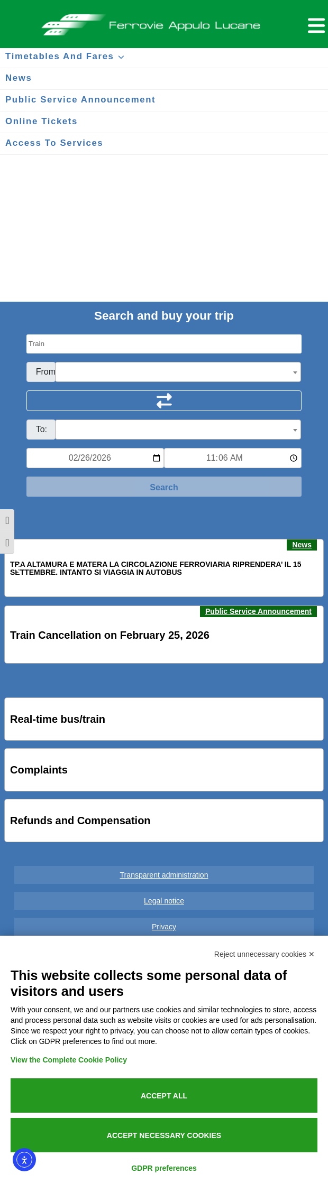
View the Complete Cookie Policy (69, 1060)
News (302, 544)
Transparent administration (164, 875)
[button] (19, 568)
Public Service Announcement (258, 611)
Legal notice (164, 901)
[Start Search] (164, 487)
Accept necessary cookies (164, 1135)
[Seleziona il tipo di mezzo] (164, 343)
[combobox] (178, 372)
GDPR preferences (164, 1168)
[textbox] (178, 372)
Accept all (164, 1096)
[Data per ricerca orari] (95, 458)
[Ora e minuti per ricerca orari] (233, 458)
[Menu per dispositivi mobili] (315, 24)
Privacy (164, 926)
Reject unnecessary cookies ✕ (264, 954)
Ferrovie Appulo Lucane (164, 21)
